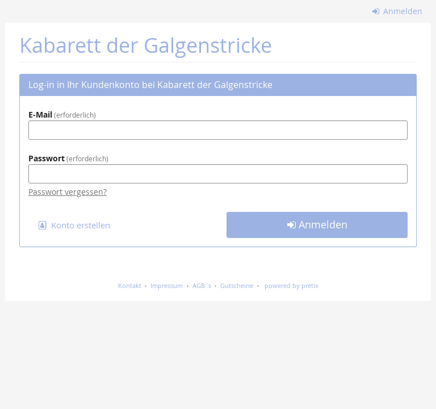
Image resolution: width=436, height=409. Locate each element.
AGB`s (201, 285)
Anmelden (397, 11)
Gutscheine (236, 285)
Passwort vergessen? (67, 191)
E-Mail (62, 114)
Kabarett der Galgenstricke (145, 45)
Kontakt (129, 285)
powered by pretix (291, 285)
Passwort (68, 158)
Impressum (166, 285)
